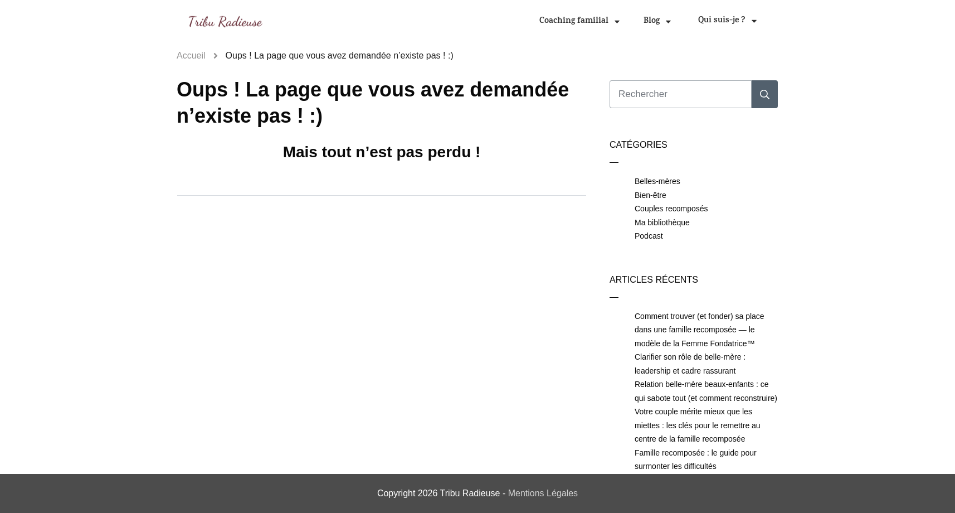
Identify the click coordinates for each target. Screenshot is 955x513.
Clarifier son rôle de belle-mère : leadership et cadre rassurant (690, 363)
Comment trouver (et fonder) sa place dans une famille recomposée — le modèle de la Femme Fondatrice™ (699, 330)
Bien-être (650, 195)
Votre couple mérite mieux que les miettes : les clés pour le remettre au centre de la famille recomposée (698, 425)
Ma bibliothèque (662, 222)
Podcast (649, 235)
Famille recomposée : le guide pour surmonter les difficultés (696, 459)
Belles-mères (657, 181)
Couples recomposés (671, 208)
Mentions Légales (543, 493)
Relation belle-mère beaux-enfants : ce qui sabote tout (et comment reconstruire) (706, 391)
